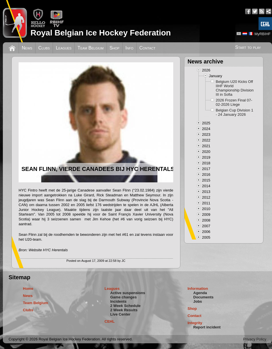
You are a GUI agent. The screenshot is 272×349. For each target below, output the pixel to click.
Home (28, 288)
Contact (147, 47)
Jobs (197, 301)
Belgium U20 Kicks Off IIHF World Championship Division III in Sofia (235, 88)
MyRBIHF (263, 34)
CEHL (110, 321)
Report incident (206, 327)
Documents (203, 297)
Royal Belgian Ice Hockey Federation (100, 32)
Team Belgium (91, 47)
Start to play (248, 47)
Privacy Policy (254, 339)
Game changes (123, 297)
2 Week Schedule (125, 306)
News (27, 47)
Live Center (120, 314)
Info (129, 47)
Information (198, 288)
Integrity (195, 323)
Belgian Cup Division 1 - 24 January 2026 (234, 112)
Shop (115, 47)
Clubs (44, 47)
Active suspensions (127, 293)
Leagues (64, 47)
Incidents (118, 301)
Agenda (200, 293)
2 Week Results (123, 310)
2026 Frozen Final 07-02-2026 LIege (234, 102)
